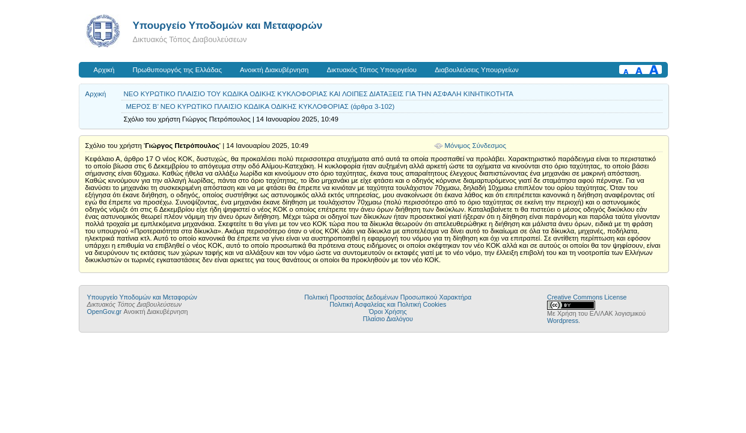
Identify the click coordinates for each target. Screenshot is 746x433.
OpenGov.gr (104, 311)
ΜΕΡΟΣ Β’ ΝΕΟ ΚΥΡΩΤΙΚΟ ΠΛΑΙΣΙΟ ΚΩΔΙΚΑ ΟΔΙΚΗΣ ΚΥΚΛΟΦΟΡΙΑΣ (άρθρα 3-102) (260, 106)
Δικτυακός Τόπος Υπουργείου (371, 69)
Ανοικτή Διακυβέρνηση (274, 69)
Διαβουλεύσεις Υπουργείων (477, 69)
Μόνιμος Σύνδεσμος (476, 145)
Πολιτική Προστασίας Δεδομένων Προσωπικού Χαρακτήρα (387, 297)
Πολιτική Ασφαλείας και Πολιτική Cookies (387, 304)
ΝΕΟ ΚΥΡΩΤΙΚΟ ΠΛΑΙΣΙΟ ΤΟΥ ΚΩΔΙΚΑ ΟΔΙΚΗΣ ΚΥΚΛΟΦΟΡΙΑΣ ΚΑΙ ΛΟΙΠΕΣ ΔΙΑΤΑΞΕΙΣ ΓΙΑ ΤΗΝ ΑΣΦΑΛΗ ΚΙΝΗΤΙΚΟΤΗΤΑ (319, 93)
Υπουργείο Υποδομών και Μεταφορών (228, 25)
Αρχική (104, 69)
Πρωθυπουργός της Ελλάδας (177, 69)
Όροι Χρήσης (388, 311)
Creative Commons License (586, 297)
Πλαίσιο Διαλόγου (388, 318)
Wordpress (562, 320)
